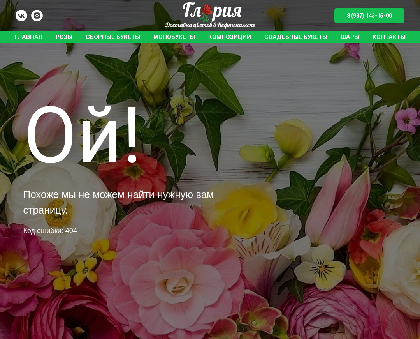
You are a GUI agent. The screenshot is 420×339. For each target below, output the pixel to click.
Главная (28, 37)
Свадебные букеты (295, 37)
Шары (350, 37)
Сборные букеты (113, 37)
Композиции (229, 37)
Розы (64, 37)
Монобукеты (174, 37)
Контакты (389, 37)
